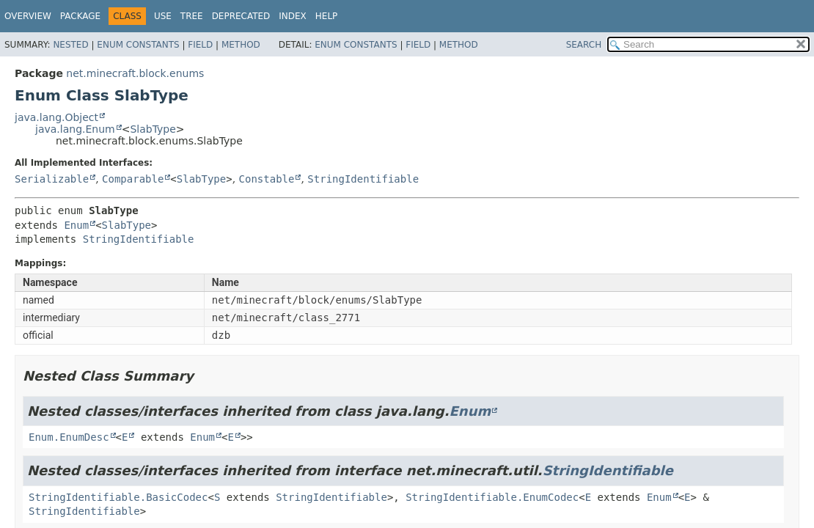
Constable (267, 179)
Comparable (133, 179)
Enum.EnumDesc (69, 437)
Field (200, 45)
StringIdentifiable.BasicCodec (118, 497)
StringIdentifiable (363, 179)
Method (240, 45)
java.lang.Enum (75, 129)
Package (80, 16)
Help (326, 16)
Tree (191, 16)
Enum (76, 225)
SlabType (152, 129)
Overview (27, 16)
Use (163, 16)
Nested (70, 45)
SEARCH (584, 45)
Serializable (52, 179)
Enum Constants (138, 45)
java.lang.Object (56, 117)
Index (293, 16)
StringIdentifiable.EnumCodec (492, 497)
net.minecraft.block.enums (135, 73)
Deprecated (241, 16)
